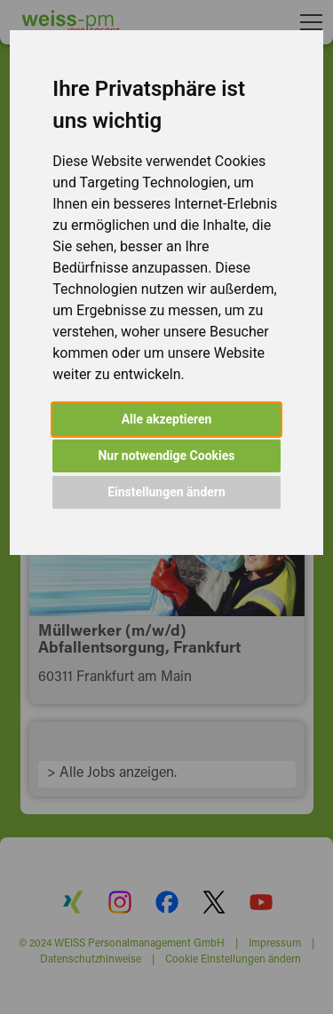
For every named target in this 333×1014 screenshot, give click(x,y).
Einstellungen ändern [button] (166, 492)
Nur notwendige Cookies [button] (166, 455)
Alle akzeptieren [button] (167, 419)
